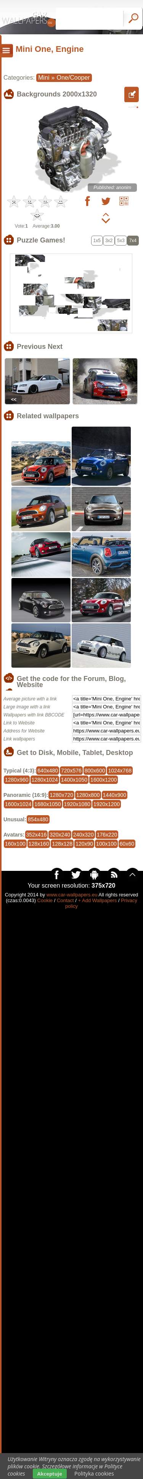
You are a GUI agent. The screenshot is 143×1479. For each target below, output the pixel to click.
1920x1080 (77, 804)
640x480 (47, 771)
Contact (65, 900)
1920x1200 (106, 804)
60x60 (127, 844)
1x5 (97, 240)
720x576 (71, 771)
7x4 (133, 240)
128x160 (39, 844)
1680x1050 (47, 804)
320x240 (60, 835)
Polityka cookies (94, 1473)
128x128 (62, 844)
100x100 (106, 844)
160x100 (15, 844)
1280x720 (61, 795)
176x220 (107, 835)
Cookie (45, 900)
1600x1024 (18, 804)
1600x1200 (103, 780)
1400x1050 (74, 780)
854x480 (38, 819)
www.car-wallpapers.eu (72, 895)
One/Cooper (73, 77)
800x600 (95, 771)
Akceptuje (49, 1473)
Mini (43, 77)
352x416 (36, 835)
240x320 (83, 835)
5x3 (120, 240)
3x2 (108, 240)
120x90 (84, 844)
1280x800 (88, 795)
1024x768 (120, 771)
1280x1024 (45, 780)
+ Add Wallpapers (97, 900)
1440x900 (115, 795)
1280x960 (17, 780)
